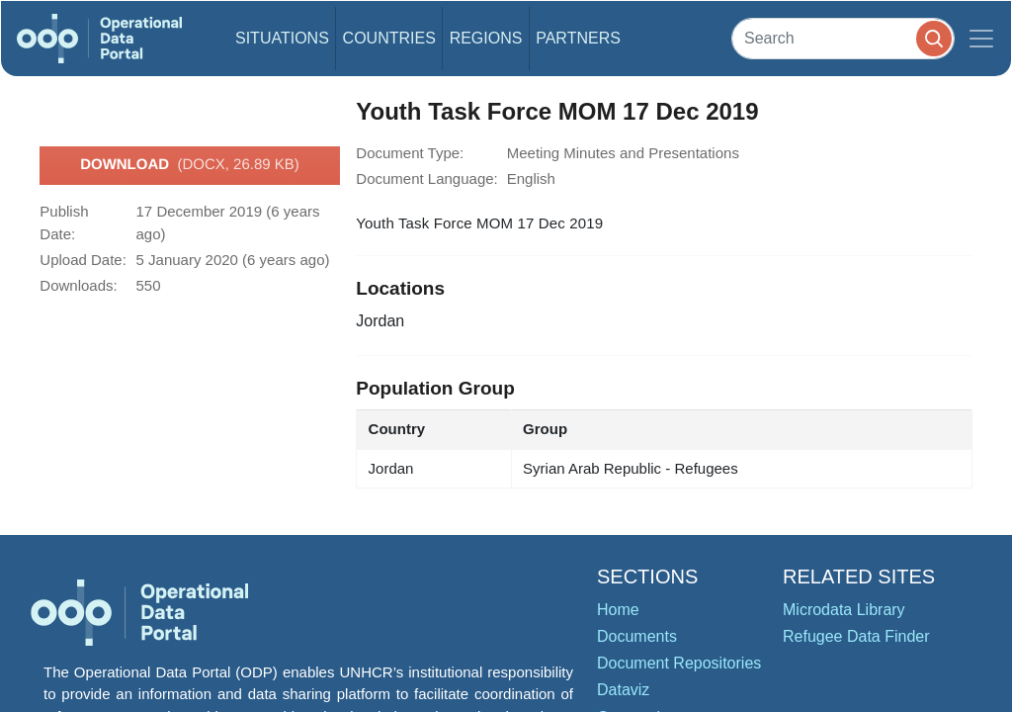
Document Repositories (679, 663)
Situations (282, 38)
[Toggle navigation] (981, 38)
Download (189, 165)
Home (618, 609)
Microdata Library (844, 609)
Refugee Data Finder (856, 636)
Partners (578, 38)
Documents (637, 636)
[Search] (843, 38)
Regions (486, 38)
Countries (389, 38)
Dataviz (623, 689)
